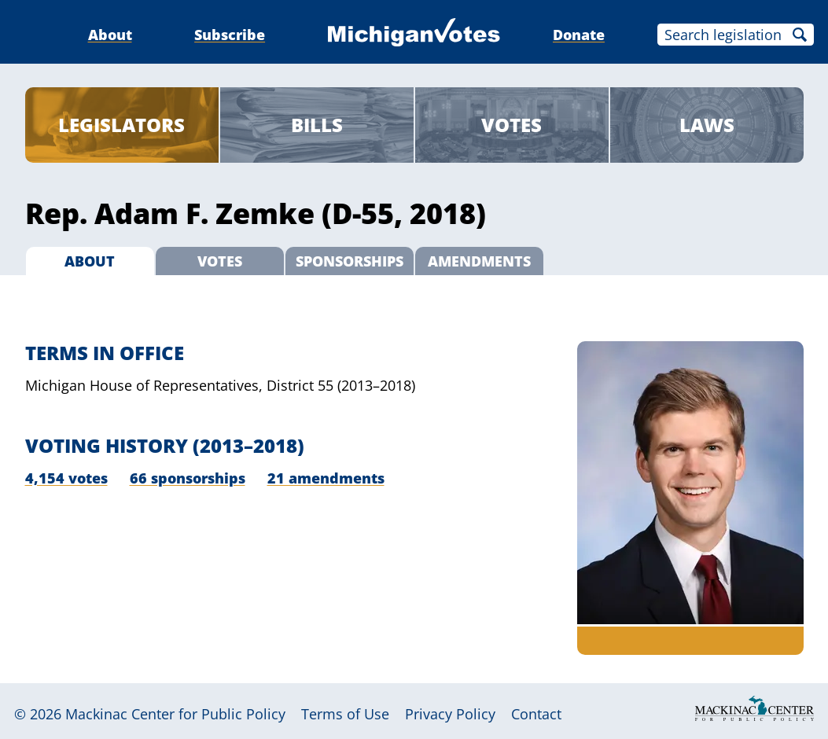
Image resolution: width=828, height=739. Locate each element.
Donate (579, 34)
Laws (706, 125)
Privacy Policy (450, 713)
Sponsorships (349, 261)
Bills (317, 125)
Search (800, 35)
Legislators (121, 125)
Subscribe (229, 34)
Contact (536, 713)
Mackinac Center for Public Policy (175, 713)
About (110, 34)
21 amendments (326, 478)
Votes (511, 125)
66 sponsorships (187, 478)
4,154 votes (66, 478)
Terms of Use (345, 713)
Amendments (479, 261)
